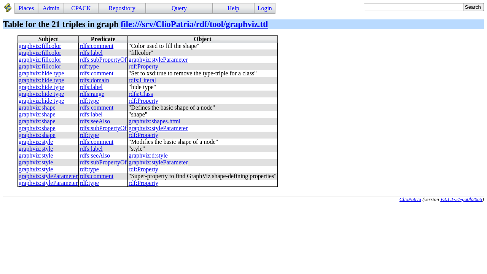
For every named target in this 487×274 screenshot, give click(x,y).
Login (265, 8)
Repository (122, 8)
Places (26, 8)
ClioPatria (410, 199)
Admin (51, 8)
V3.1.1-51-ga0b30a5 (461, 199)
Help (233, 8)
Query (179, 8)
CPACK (81, 8)
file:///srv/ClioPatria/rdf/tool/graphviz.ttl (194, 24)
